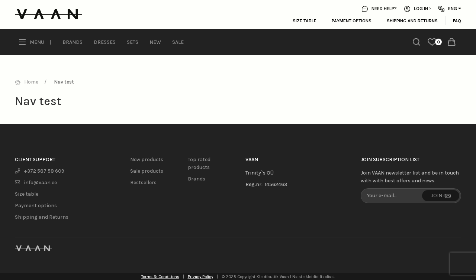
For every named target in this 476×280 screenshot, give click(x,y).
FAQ (457, 20)
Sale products (146, 171)
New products (146, 159)
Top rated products (199, 163)
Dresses (105, 42)
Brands (72, 42)
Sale (178, 42)
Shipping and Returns (412, 20)
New (155, 42)
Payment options (352, 20)
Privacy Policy (200, 276)
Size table (304, 20)
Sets (132, 42)
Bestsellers (143, 182)
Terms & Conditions (160, 276)
